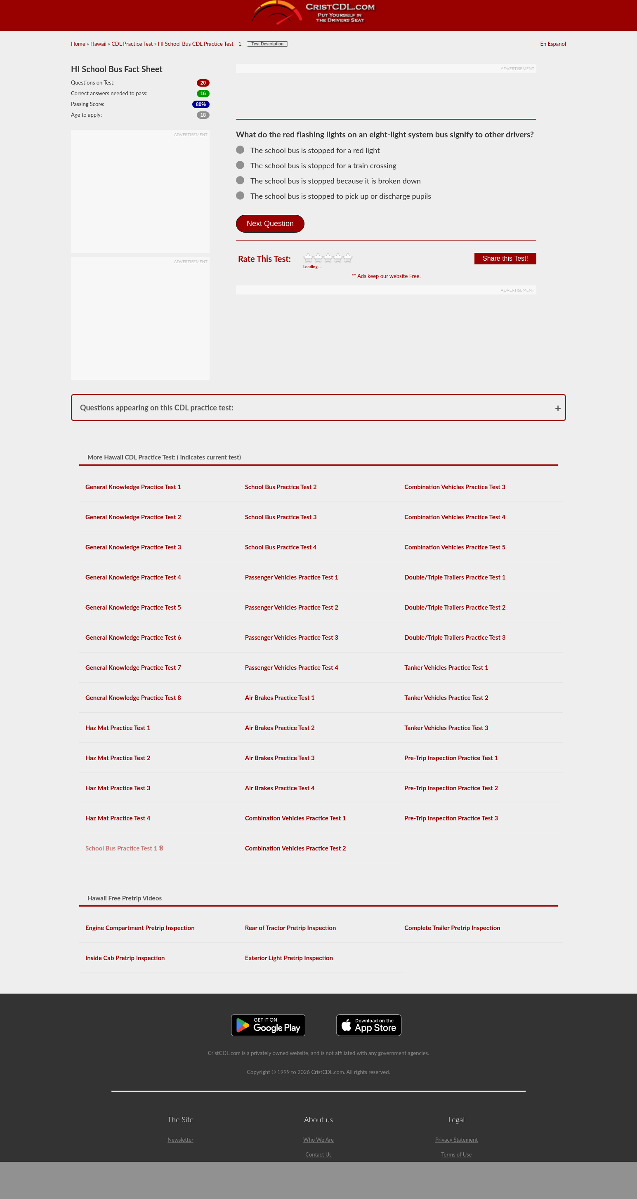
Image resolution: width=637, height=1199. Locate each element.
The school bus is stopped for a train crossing (320, 165)
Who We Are (318, 1139)
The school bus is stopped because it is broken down (332, 180)
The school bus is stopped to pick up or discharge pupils (337, 195)
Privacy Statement (456, 1139)
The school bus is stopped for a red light (311, 150)
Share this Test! (505, 258)
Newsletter (180, 1139)
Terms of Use (456, 1154)
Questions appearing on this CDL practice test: (157, 407)
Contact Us (318, 1154)
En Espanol (553, 43)
